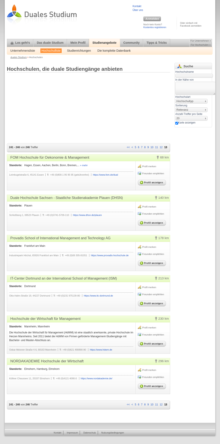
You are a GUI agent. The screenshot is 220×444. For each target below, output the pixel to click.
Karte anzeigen (187, 122)
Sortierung (181, 105)
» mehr (83, 165)
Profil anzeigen (153, 182)
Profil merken (149, 166)
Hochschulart (182, 96)
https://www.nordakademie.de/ (96, 378)
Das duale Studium (50, 42)
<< (128, 147)
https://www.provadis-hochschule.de (109, 255)
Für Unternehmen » (200, 40)
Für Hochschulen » (201, 45)
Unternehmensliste (22, 50)
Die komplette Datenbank (114, 50)
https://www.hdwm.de (101, 349)
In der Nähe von (184, 79)
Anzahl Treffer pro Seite (188, 114)
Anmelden (152, 19)
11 (156, 147)
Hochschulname (184, 71)
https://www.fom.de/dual (105, 174)
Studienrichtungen (79, 50)
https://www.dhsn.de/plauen (87, 215)
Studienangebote (104, 42)
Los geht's (20, 42)
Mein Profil (78, 42)
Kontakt (137, 6)
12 (161, 147)
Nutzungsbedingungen (112, 432)
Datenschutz (89, 432)
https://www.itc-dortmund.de (98, 295)
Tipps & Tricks (157, 42)
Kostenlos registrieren (154, 27)
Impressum (72, 432)
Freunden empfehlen (153, 173)
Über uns (138, 10)
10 (152, 147)
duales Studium (19, 57)
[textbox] (195, 88)
